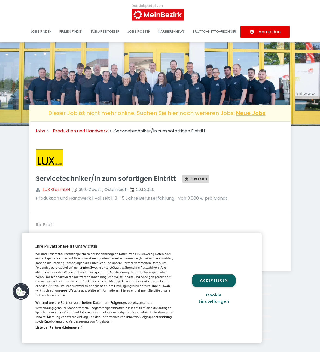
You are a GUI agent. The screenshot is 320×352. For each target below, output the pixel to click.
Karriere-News (171, 31)
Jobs (40, 131)
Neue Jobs (251, 113)
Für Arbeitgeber (105, 31)
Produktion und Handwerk (80, 131)
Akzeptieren (214, 280)
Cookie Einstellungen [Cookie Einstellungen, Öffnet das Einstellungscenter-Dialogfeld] (213, 298)
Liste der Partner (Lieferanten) (59, 327)
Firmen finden (71, 31)
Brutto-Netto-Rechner (214, 31)
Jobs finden (41, 31)
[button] (21, 291)
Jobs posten (139, 31)
